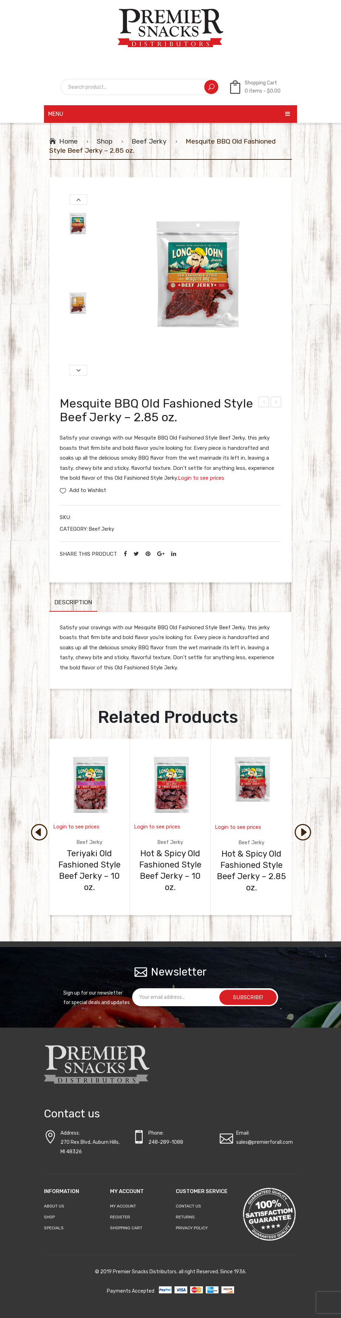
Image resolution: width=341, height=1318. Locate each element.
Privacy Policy (192, 1227)
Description (73, 602)
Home (68, 141)
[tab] (73, 604)
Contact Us (188, 1206)
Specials (54, 1227)
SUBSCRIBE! (248, 997)
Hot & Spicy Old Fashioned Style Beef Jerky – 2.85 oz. (264, 403)
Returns (185, 1217)
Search (211, 87)
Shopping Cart (126, 1227)
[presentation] (38, 831)
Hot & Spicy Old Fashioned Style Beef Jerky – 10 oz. (170, 870)
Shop (104, 141)
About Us (54, 1206)
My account (123, 1206)
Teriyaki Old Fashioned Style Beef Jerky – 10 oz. (89, 870)
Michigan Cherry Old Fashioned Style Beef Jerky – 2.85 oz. (276, 403)
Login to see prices (201, 478)
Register (120, 1217)
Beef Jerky (149, 141)
